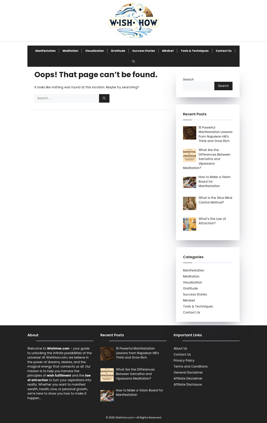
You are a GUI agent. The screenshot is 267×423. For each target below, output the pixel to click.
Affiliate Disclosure (188, 384)
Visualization (94, 51)
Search (188, 79)
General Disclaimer (188, 372)
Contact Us (224, 51)
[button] (133, 61)
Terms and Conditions (191, 366)
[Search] (104, 98)
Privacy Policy (184, 360)
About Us (180, 348)
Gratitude (118, 51)
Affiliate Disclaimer (188, 378)
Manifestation (45, 51)
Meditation (70, 51)
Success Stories (143, 51)
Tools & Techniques (195, 51)
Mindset (168, 51)
